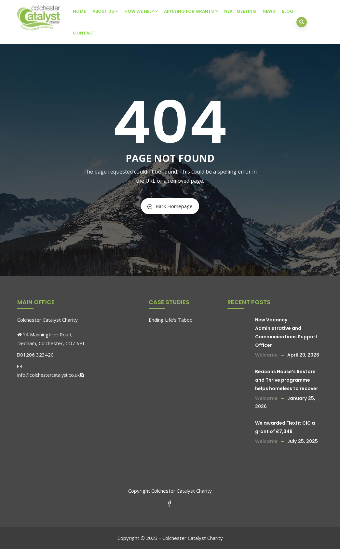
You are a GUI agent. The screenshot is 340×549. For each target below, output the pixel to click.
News (269, 11)
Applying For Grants (191, 11)
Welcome (266, 355)
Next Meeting (240, 11)
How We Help (140, 11)
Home (79, 11)
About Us (105, 11)
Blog (287, 11)
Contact (84, 33)
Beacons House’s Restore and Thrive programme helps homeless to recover (286, 380)
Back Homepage (170, 206)
